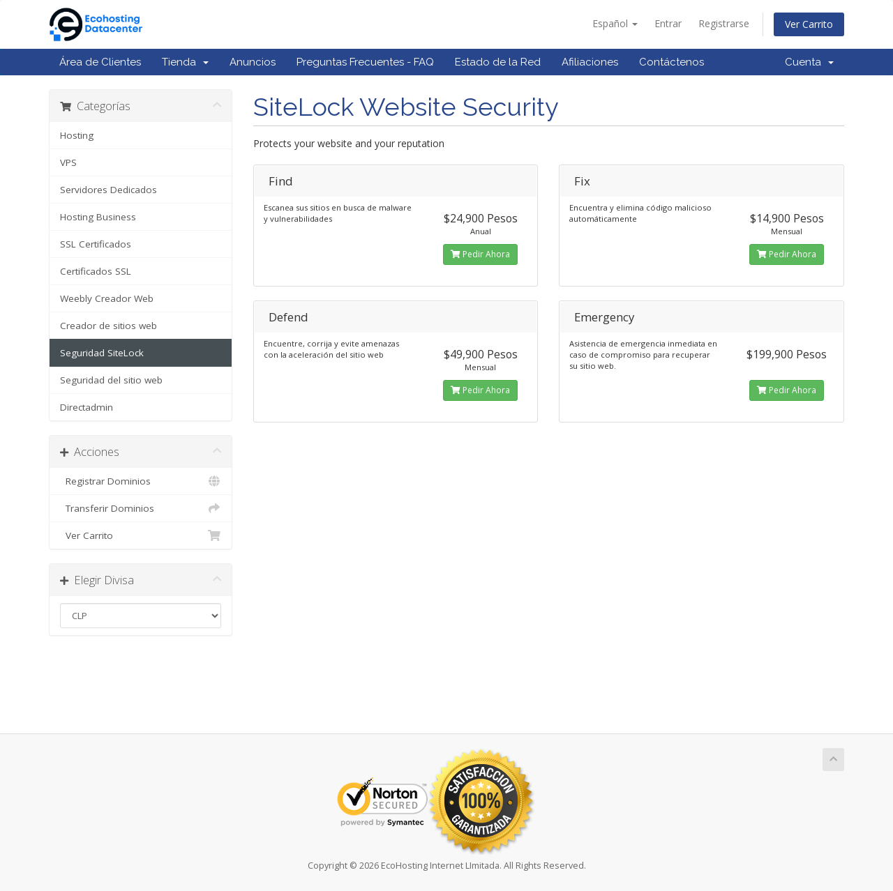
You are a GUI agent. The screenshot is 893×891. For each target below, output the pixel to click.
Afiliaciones (590, 62)
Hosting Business (98, 217)
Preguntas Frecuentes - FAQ (365, 62)
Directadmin (86, 407)
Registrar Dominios (140, 481)
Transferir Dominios (140, 508)
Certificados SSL (95, 271)
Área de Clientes (100, 62)
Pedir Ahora (480, 254)
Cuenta (809, 62)
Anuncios (253, 62)
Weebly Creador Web (106, 298)
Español (615, 23)
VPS (68, 162)
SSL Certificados (95, 244)
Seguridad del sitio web (111, 380)
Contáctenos (671, 62)
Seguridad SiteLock (102, 352)
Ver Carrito (809, 24)
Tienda (185, 62)
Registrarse (723, 23)
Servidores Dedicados (108, 189)
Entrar (668, 23)
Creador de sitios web (108, 325)
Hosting (76, 135)
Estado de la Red (498, 62)
